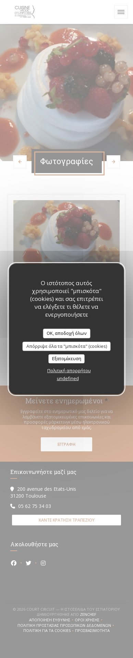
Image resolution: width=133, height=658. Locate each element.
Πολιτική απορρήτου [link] (69, 370)
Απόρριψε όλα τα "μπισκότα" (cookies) (66, 346)
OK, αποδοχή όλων (66, 333)
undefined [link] (68, 378)
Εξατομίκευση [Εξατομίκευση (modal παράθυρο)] (66, 358)
